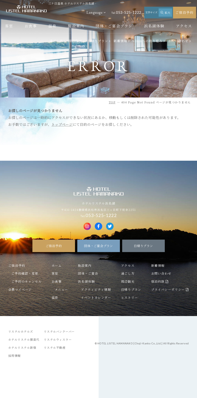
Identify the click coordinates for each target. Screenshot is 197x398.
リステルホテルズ (20, 331)
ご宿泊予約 (184, 12)
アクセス (184, 25)
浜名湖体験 (154, 25)
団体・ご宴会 (88, 273)
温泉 (52, 25)
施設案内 (76, 25)
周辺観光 (75, 40)
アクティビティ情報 (96, 289)
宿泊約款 (158, 281)
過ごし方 (56, 40)
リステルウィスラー (58, 339)
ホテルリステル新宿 (22, 348)
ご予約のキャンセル (26, 281)
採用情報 (14, 356)
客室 (9, 25)
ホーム (57, 265)
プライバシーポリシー (168, 289)
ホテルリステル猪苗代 (24, 339)
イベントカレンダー (96, 297)
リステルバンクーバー (59, 331)
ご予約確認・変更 (24, 273)
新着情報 (120, 40)
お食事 (31, 25)
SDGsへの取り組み (147, 40)
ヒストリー (129, 297)
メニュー (61, 289)
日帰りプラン (98, 40)
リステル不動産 (55, 348)
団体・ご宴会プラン (114, 25)
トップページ (62, 124)
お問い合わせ (178, 40)
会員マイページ (20, 289)
